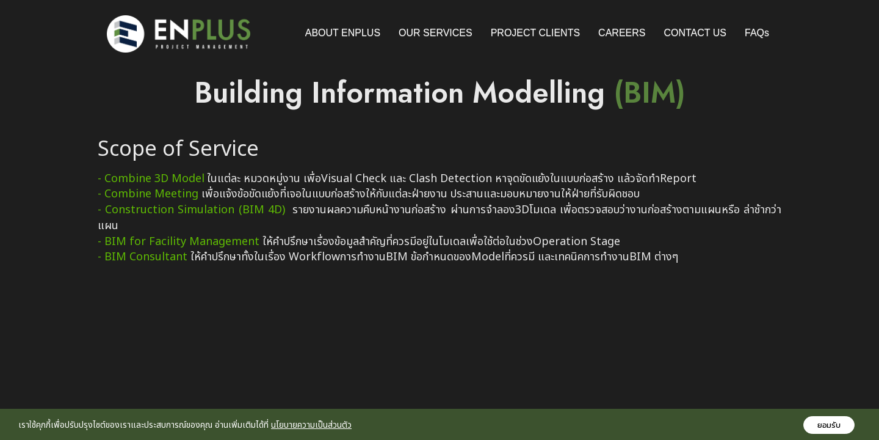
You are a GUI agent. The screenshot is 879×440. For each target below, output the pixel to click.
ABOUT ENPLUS (342, 33)
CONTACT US (695, 33)
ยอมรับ (829, 425)
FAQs (757, 33)
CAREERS (621, 33)
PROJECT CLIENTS (535, 33)
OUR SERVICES (435, 33)
